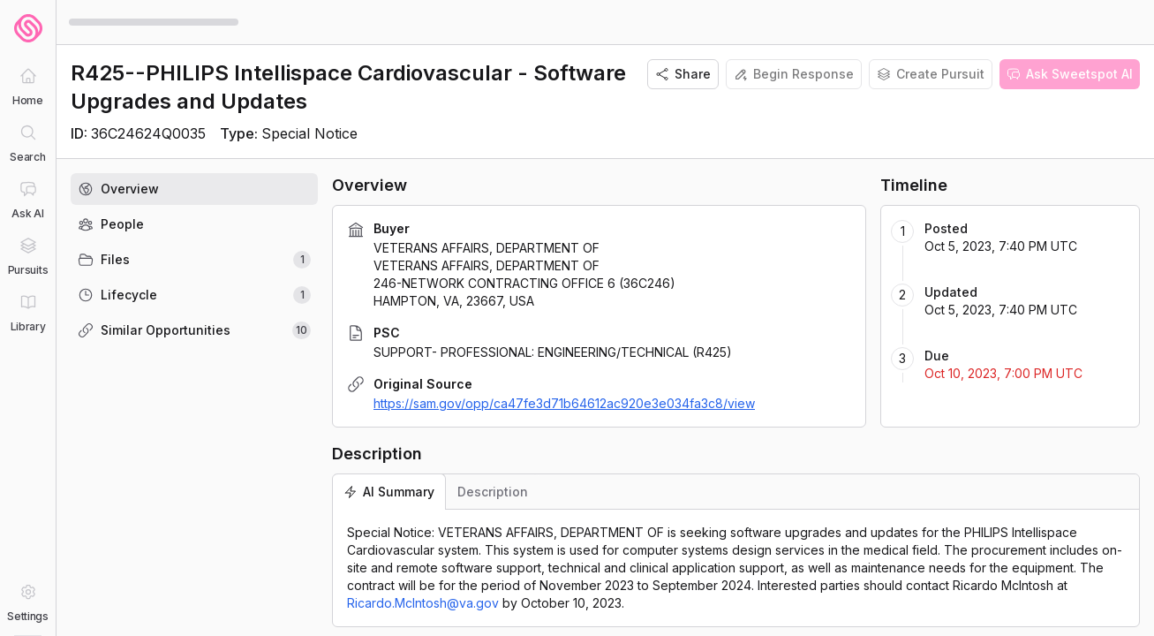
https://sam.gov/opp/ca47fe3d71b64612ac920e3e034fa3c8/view (564, 403)
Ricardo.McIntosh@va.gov (423, 602)
